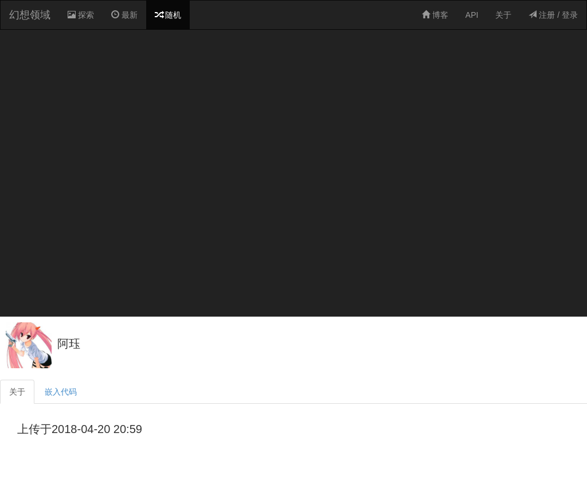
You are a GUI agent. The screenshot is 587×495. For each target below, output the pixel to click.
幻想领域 (29, 15)
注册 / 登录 (553, 15)
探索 (83, 19)
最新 (124, 15)
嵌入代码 (61, 391)
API (472, 15)
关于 (503, 15)
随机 (168, 15)
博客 (435, 15)
